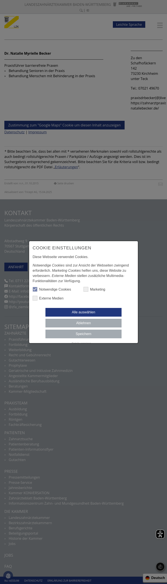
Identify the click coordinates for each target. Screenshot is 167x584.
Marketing (94, 289)
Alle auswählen (83, 312)
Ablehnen (83, 323)
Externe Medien (48, 298)
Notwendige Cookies (52, 289)
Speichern (83, 334)
